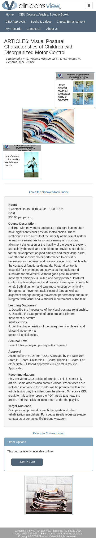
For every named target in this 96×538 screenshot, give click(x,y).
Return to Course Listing (48, 433)
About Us (52, 28)
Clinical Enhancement (71, 21)
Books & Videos (41, 21)
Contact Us (34, 28)
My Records (13, 28)
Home (10, 14)
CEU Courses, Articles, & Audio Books (44, 14)
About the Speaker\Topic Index (49, 192)
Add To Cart (27, 462)
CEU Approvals (16, 21)
